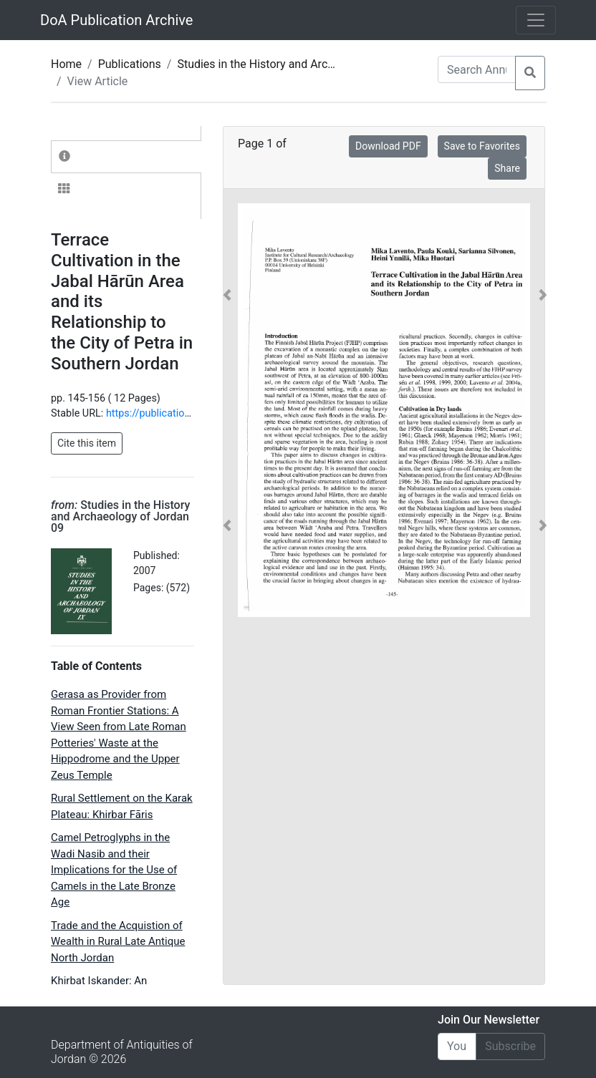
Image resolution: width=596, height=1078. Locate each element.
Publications (129, 64)
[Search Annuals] (477, 69)
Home (66, 64)
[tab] (126, 156)
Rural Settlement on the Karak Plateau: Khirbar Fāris (122, 806)
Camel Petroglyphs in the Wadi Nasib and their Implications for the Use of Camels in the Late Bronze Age (114, 869)
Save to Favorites (482, 146)
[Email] (457, 1046)
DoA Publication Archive (116, 20)
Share (507, 168)
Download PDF (388, 146)
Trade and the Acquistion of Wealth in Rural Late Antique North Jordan (118, 941)
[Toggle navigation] (536, 20)
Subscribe (510, 1046)
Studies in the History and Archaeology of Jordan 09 (309, 64)
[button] (227, 410)
